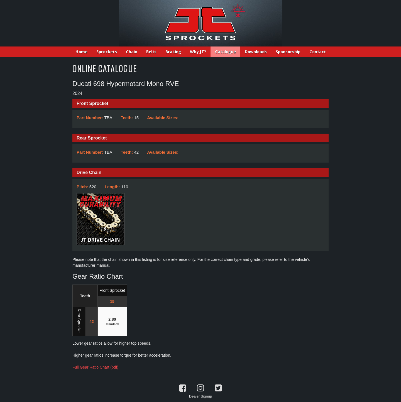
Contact (317, 51)
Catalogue (225, 51)
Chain (131, 51)
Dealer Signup (200, 396)
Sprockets (106, 51)
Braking (173, 51)
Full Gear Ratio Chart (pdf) (95, 367)
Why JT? (198, 51)
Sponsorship (288, 51)
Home (81, 51)
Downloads (256, 51)
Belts (151, 51)
